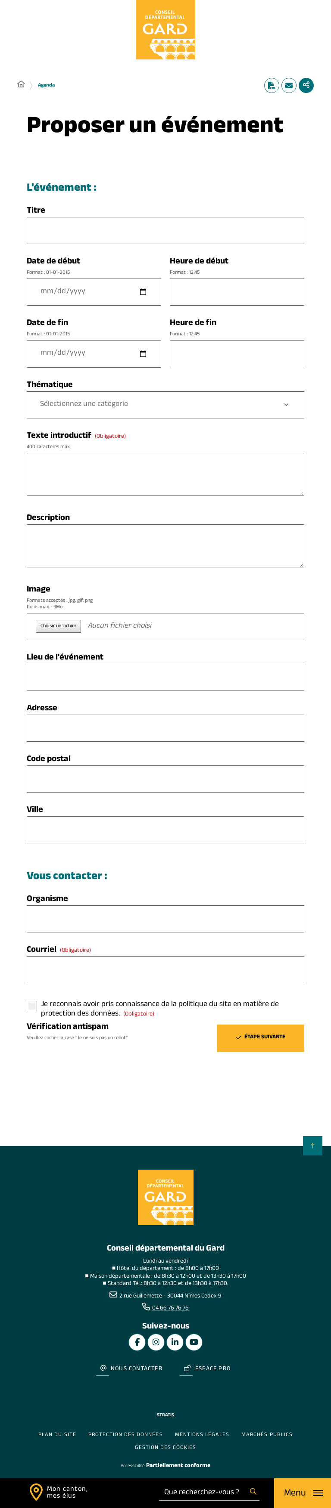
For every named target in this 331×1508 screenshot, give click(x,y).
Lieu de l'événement (65, 658)
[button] (165, 626)
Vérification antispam (94, 1032)
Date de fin (94, 328)
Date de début (94, 266)
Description (48, 519)
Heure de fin (237, 328)
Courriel (59, 950)
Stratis (165, 1416)
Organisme (47, 900)
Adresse (42, 709)
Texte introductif (165, 441)
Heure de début (237, 266)
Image (165, 598)
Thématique (50, 386)
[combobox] (203, 1493)
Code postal (49, 760)
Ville (35, 810)
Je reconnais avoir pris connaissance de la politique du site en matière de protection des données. (160, 1009)
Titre (36, 211)
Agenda (46, 86)
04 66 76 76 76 (170, 1309)
